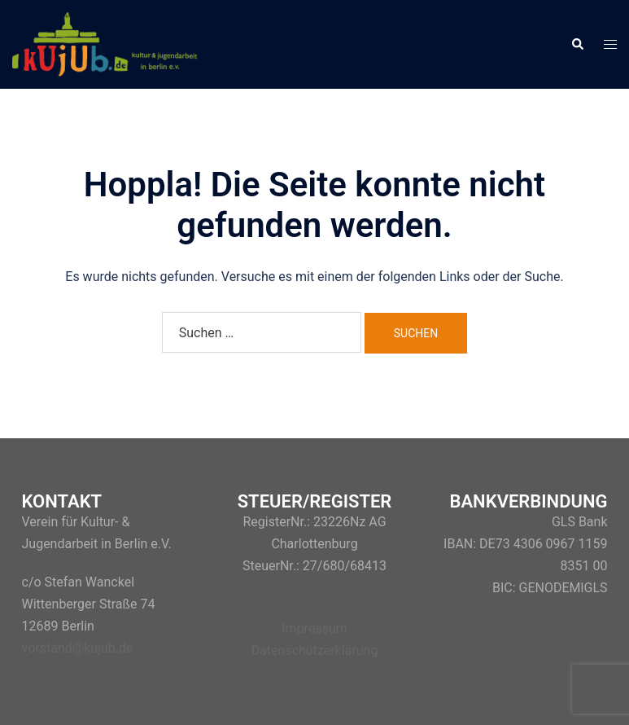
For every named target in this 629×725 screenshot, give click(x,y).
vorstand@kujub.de (77, 648)
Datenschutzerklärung (314, 650)
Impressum (314, 628)
